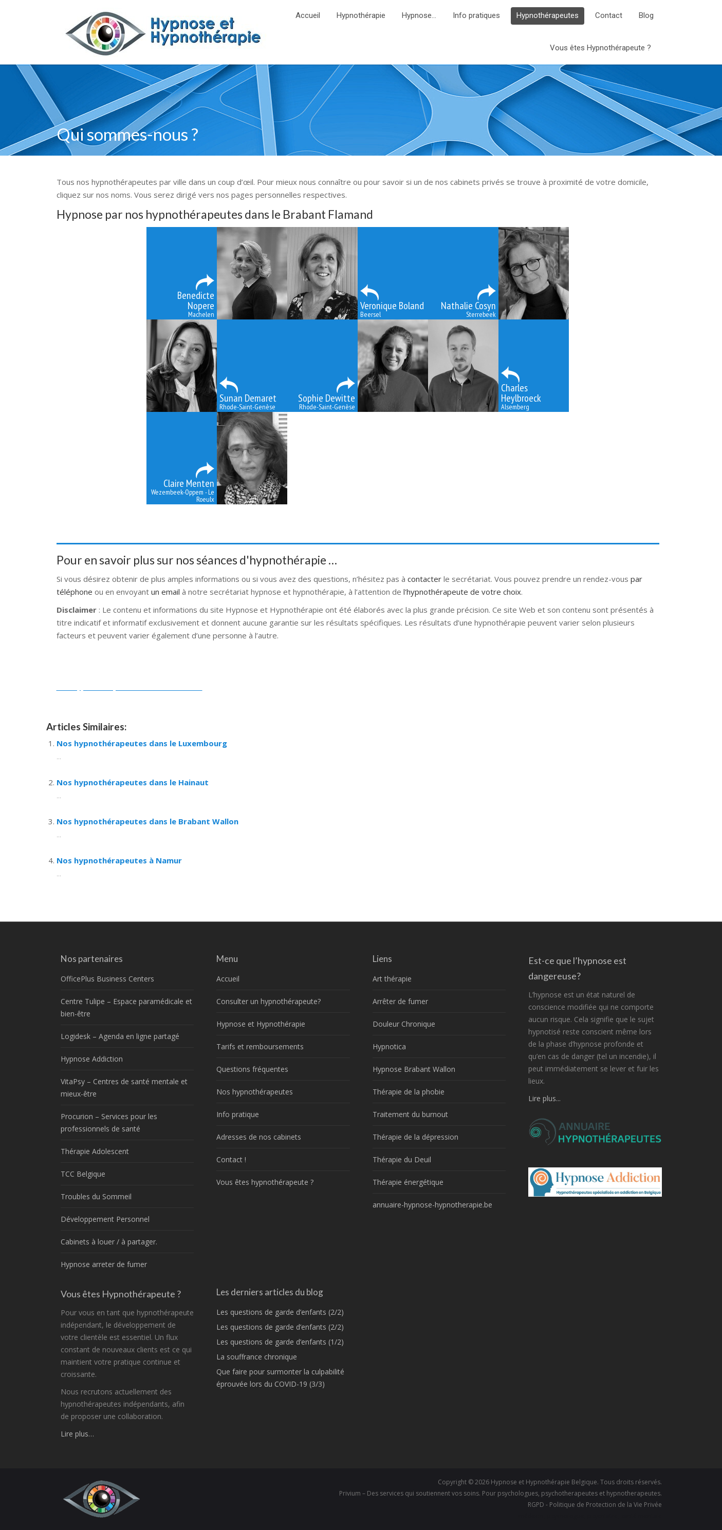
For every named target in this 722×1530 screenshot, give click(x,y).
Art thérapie (392, 979)
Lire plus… (77, 1434)
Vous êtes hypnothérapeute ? (264, 1182)
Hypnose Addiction (92, 1059)
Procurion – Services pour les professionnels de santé (109, 1122)
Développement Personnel (105, 1219)
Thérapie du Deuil (402, 1159)
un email (165, 592)
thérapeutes (227, 687)
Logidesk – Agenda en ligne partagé (120, 1036)
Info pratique (237, 1114)
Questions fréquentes (252, 1069)
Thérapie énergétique (408, 1182)
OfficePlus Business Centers (107, 979)
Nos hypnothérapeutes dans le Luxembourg (142, 743)
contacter (425, 579)
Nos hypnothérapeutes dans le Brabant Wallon (147, 821)
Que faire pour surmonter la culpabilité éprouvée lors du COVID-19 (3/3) (280, 1378)
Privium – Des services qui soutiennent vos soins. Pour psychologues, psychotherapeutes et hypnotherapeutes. (500, 1493)
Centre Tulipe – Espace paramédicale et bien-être (126, 1007)
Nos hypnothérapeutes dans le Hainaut (133, 782)
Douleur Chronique (404, 1024)
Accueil (227, 979)
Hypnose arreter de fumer (104, 1264)
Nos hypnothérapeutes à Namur (119, 860)
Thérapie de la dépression (415, 1137)
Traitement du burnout (410, 1114)
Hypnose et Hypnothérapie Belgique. (545, 1482)
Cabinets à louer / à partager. (109, 1241)
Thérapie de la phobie (409, 1092)
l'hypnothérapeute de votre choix (462, 592)
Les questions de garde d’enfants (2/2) (280, 1312)
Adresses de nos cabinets (258, 1137)
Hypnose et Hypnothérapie (260, 1024)
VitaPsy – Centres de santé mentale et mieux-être (124, 1087)
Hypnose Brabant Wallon (414, 1069)
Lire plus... (544, 1098)
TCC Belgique (83, 1174)
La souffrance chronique (256, 1357)
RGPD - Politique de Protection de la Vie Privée (595, 1504)
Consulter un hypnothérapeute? (268, 1001)
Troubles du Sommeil (96, 1196)
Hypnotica (389, 1046)
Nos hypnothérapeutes (254, 1092)
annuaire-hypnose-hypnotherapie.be (432, 1205)
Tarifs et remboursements (260, 1046)
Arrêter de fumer (400, 1001)
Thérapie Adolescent (95, 1151)
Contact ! (231, 1159)
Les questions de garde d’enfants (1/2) (280, 1342)
